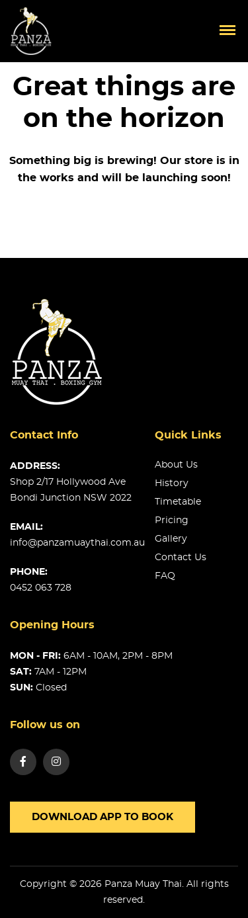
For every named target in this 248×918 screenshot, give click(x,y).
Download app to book (102, 817)
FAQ (165, 576)
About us (176, 465)
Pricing (171, 520)
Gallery (171, 539)
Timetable (178, 502)
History (171, 483)
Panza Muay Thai (143, 884)
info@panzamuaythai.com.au (77, 543)
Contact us (180, 557)
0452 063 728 (40, 588)
